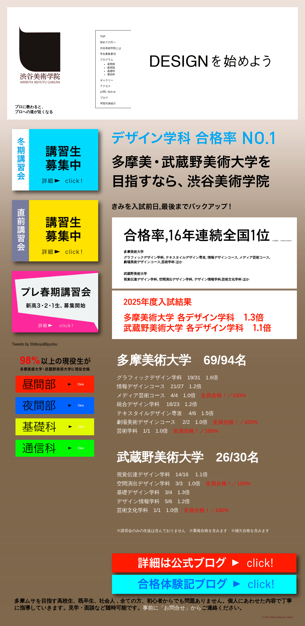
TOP (102, 36)
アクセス (105, 86)
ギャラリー (106, 80)
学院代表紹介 (108, 103)
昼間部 (111, 64)
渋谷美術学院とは (110, 48)
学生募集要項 (108, 53)
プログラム (106, 59)
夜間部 (111, 67)
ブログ (104, 97)
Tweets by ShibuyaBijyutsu (34, 344)
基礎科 (111, 71)
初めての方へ (108, 42)
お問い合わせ (108, 91)
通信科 (111, 74)
